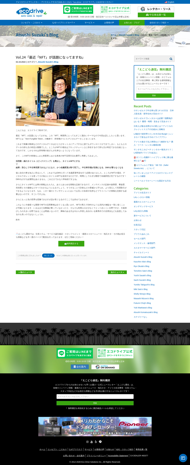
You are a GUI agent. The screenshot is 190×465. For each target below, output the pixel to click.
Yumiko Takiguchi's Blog (144, 285)
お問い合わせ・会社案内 (73, 454)
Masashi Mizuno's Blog (144, 298)
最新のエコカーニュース (144, 202)
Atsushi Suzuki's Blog (129, 35)
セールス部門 (139, 239)
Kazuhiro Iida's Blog (142, 262)
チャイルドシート (141, 252)
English (169, 2)
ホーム (114, 35)
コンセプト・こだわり (31, 22)
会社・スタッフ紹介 (125, 448)
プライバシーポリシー (96, 454)
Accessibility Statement (118, 454)
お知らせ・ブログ (132, 22)
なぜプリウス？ (75, 448)
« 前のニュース (25, 272)
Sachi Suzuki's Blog (142, 280)
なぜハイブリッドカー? (63, 22)
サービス (89, 22)
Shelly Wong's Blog (142, 294)
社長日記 (138, 225)
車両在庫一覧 (141, 448)
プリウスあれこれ (141, 234)
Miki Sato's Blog (141, 289)
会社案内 (80, 366)
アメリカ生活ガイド (142, 192)
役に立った (48, 255)
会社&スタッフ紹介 (159, 22)
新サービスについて (142, 216)
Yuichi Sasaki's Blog (142, 275)
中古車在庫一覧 (156, 15)
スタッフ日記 (139, 229)
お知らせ (138, 220)
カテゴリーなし (140, 317)
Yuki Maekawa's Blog (143, 308)
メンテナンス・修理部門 (144, 243)
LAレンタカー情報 (142, 197)
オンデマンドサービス (143, 206)
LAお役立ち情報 (141, 211)
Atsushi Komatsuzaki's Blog (146, 312)
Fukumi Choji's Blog (142, 303)
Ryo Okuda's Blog (141, 266)
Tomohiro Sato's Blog (143, 271)
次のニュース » (117, 272)
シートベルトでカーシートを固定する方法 (152, 181)
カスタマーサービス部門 (144, 248)
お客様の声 (109, 22)
